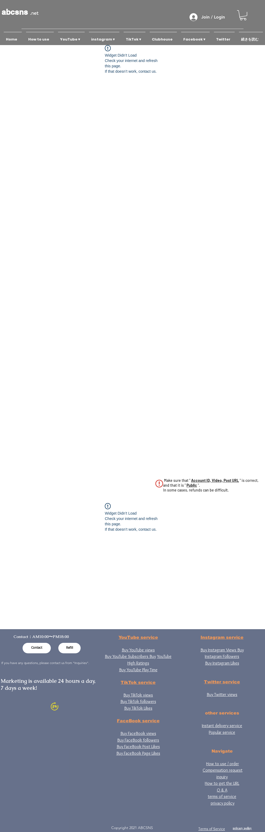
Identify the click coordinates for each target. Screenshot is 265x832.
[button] (243, 15)
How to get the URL (222, 783)
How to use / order (222, 763)
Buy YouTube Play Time (138, 669)
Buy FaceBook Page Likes (138, 753)
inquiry (222, 776)
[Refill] (69, 648)
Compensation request (222, 770)
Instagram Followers (222, 656)
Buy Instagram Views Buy (222, 650)
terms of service (222, 796)
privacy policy (222, 803)
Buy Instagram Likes (222, 663)
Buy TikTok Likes (138, 708)
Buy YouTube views (138, 650)
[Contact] (37, 648)
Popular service (222, 732)
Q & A (222, 790)
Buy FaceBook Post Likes (138, 746)
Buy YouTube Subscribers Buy (130, 656)
